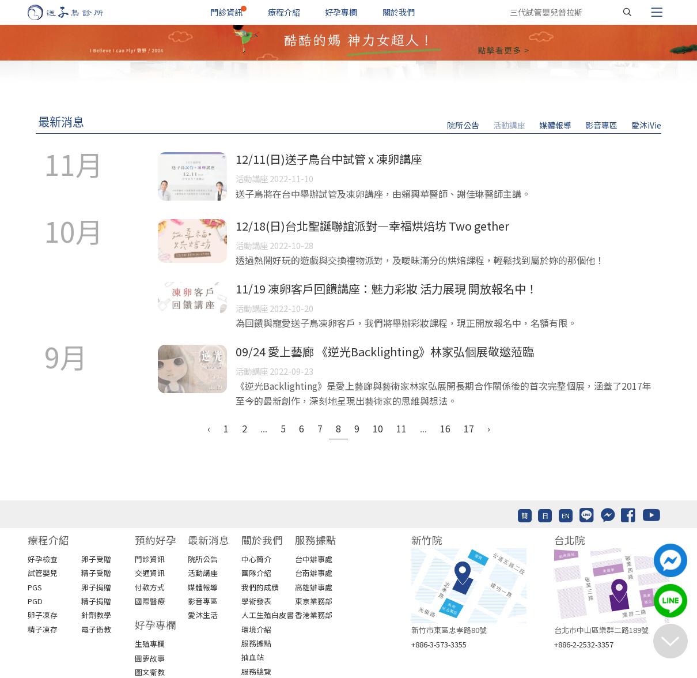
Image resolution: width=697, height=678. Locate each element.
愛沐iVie (646, 125)
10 (378, 428)
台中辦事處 (313, 558)
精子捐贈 (96, 601)
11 (401, 428)
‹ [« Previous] (208, 428)
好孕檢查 (43, 558)
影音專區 (601, 125)
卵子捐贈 (96, 587)
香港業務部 (313, 614)
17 (469, 428)
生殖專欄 (150, 643)
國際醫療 (150, 601)
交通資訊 (150, 572)
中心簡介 (256, 558)
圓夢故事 (150, 658)
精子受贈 (96, 572)
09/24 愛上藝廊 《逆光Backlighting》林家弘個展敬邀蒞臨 (385, 351)
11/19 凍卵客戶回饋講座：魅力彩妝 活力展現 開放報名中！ (386, 288)
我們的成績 (260, 587)
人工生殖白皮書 (267, 614)
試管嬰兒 (43, 572)
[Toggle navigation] (656, 12)
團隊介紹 (256, 572)
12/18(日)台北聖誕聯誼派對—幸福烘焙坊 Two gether (372, 225)
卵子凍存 (43, 614)
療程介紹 (284, 12)
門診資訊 (226, 12)
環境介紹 (256, 629)
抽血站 (252, 656)
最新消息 (61, 121)
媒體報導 (555, 125)
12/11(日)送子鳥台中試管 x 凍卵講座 (329, 158)
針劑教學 (96, 614)
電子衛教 (96, 629)
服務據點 (256, 643)
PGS (35, 587)
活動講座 (509, 125)
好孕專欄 (341, 12)
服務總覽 (256, 671)
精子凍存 (43, 629)
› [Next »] (488, 428)
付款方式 (150, 587)
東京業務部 (313, 601)
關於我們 (398, 12)
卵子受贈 (96, 558)
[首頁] (76, 12)
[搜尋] (627, 12)
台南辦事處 (313, 572)
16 (445, 428)
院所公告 (463, 125)
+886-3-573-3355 (439, 644)
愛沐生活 (203, 614)
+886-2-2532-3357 (583, 644)
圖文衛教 (150, 671)
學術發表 (256, 601)
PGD (35, 601)
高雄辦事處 (313, 587)
